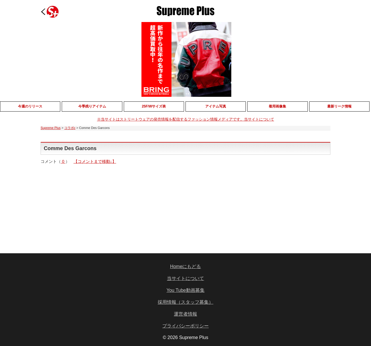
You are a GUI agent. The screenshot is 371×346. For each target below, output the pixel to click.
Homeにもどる (185, 266)
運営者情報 (185, 314)
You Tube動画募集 (185, 290)
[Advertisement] (141, 204)
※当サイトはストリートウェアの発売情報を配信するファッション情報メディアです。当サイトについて (185, 119)
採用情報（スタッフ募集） (185, 302)
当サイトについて (185, 278)
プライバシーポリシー (185, 325)
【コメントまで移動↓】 (95, 161)
